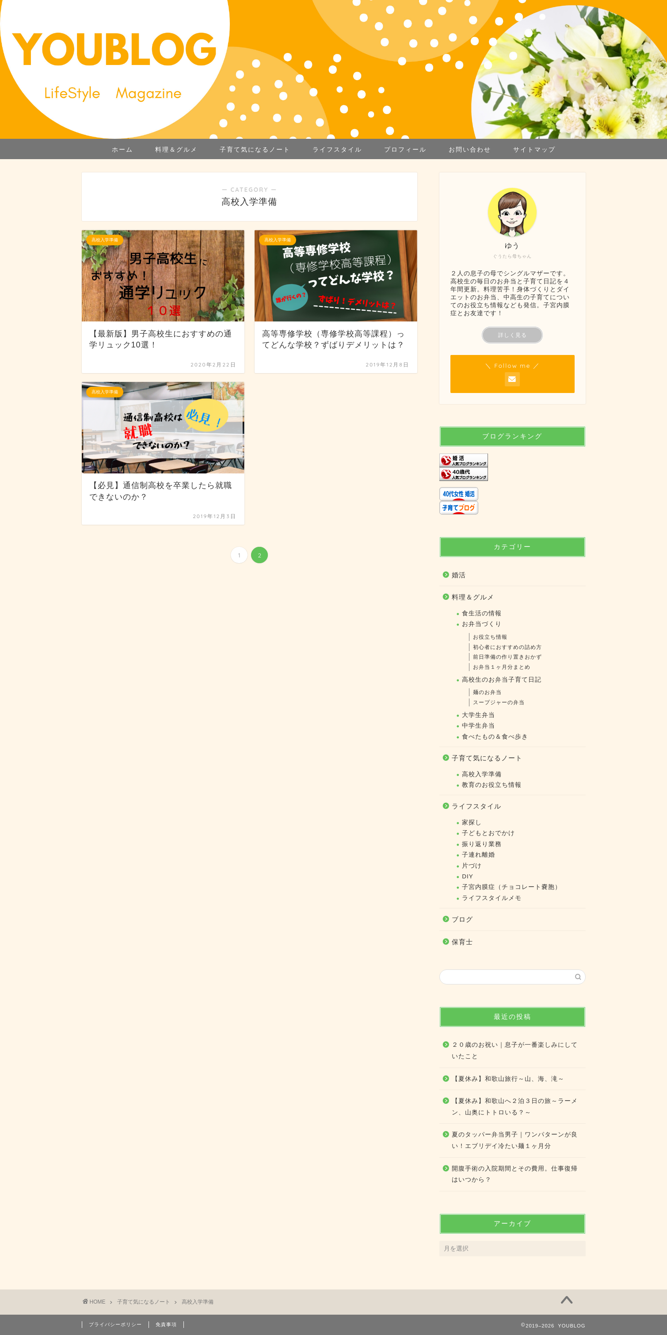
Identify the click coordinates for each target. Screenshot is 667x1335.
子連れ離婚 (478, 854)
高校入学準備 (482, 774)
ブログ (462, 919)
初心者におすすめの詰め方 (507, 647)
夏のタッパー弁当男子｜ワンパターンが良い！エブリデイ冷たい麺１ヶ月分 (515, 1140)
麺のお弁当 (487, 692)
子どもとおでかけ (488, 833)
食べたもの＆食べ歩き (495, 736)
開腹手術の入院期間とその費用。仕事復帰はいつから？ (515, 1174)
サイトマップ (534, 149)
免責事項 (166, 1324)
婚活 (459, 575)
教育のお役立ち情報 (492, 785)
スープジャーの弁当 (499, 702)
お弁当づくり (482, 624)
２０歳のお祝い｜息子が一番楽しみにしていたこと (515, 1050)
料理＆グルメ (176, 149)
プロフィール (405, 149)
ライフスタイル (337, 149)
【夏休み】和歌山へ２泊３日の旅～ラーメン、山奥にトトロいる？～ (515, 1107)
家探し (472, 822)
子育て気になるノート (255, 149)
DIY (467, 876)
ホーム (122, 149)
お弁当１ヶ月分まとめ (501, 667)
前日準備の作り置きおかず (507, 657)
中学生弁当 (478, 725)
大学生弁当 (478, 715)
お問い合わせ (470, 149)
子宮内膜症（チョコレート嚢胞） (511, 887)
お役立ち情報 (490, 637)
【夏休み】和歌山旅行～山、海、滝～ (508, 1079)
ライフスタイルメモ (492, 898)
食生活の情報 (482, 613)
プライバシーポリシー (115, 1324)
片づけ (472, 865)
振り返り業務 (482, 844)
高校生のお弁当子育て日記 (501, 679)
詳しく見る (512, 335)
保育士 (462, 942)
